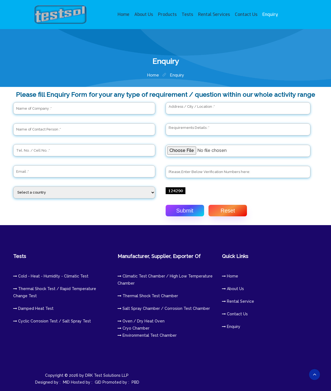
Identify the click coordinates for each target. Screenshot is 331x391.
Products (167, 14)
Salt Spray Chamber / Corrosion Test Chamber (164, 308)
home (153, 75)
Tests (187, 14)
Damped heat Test (33, 308)
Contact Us (246, 14)
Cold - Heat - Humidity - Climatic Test (50, 276)
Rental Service (238, 301)
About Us (143, 14)
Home (123, 14)
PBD (135, 382)
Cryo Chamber (133, 328)
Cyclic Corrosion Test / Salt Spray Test (52, 321)
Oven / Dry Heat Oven (141, 321)
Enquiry (270, 14)
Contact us (235, 314)
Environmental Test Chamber (147, 335)
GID (98, 382)
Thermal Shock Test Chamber (148, 296)
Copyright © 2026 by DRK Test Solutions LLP (88, 375)
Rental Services (214, 14)
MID (66, 382)
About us (233, 289)
